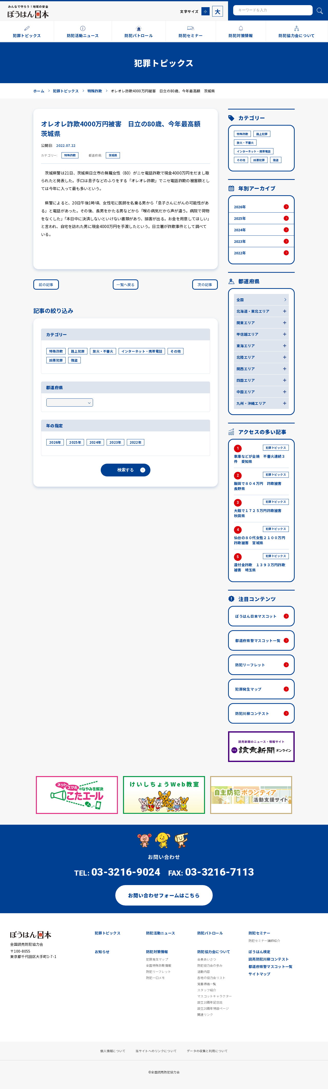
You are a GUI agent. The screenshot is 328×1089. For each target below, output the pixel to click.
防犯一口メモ (155, 977)
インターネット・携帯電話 (141, 351)
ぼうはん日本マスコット (256, 616)
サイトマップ (260, 974)
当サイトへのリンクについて (156, 1050)
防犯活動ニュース (160, 933)
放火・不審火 (103, 351)
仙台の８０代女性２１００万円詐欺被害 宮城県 (261, 535)
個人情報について (112, 1050)
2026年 (55, 442)
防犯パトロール (210, 933)
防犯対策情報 (157, 951)
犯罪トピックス (107, 933)
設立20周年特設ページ (213, 1008)
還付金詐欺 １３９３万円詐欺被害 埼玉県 (261, 562)
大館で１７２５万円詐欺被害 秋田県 (261, 508)
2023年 (115, 442)
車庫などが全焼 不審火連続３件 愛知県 (261, 454)
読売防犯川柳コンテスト (269, 959)
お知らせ (102, 951)
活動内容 (203, 971)
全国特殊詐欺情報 (158, 965)
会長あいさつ (206, 959)
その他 (175, 351)
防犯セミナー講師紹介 (264, 940)
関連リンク (205, 1014)
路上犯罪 (78, 351)
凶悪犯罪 (56, 360)
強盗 (74, 360)
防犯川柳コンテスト (252, 713)
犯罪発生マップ (248, 689)
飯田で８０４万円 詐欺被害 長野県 (261, 481)
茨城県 (113, 155)
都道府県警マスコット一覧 (257, 640)
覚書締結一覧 (206, 983)
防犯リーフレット (250, 664)
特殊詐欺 (70, 155)
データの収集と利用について (207, 1050)
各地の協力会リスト (211, 977)
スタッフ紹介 (206, 990)
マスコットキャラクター (214, 996)
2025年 (75, 442)
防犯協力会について (213, 951)
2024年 (95, 442)
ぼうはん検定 (260, 951)
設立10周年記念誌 (210, 1002)
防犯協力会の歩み (209, 965)
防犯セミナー (260, 933)
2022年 (135, 442)
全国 (240, 299)
